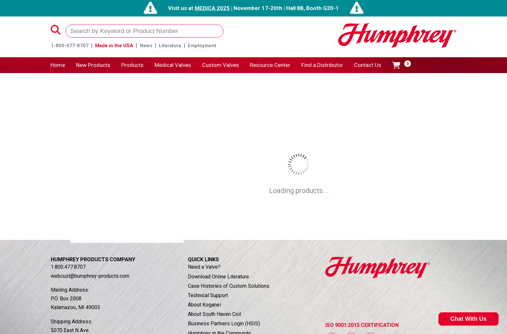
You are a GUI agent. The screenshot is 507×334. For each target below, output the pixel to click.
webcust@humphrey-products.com (90, 276)
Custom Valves (220, 65)
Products (132, 65)
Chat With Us (468, 319)
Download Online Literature (218, 277)
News (146, 45)
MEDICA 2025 (212, 8)
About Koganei (204, 305)
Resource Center (270, 65)
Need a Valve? (204, 267)
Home (57, 65)
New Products (93, 65)
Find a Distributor (322, 65)
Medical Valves (173, 65)
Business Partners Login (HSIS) (224, 323)
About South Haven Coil (214, 314)
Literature (170, 45)
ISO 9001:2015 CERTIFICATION (362, 325)
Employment (202, 45)
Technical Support (208, 295)
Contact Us (367, 65)
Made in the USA (114, 45)
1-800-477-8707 (70, 45)
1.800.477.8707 (68, 267)
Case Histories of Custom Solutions (228, 286)
